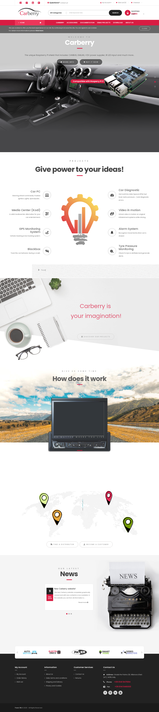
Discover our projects (97, 338)
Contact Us (79, 674)
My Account (21, 674)
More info (67, 62)
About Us (49, 674)
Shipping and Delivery (54, 682)
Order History (22, 678)
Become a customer (96, 548)
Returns (78, 678)
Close (144, 28)
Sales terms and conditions (56, 678)
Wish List (20, 682)
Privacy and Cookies (54, 685)
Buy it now (91, 62)
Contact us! (57, 3)
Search (115, 13)
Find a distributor (62, 548)
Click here (39, 31)
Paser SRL (18, 707)
